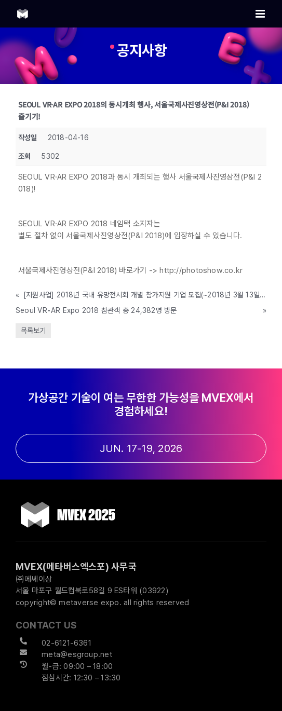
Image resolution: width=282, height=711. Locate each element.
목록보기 (33, 330)
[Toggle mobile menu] (261, 13)
